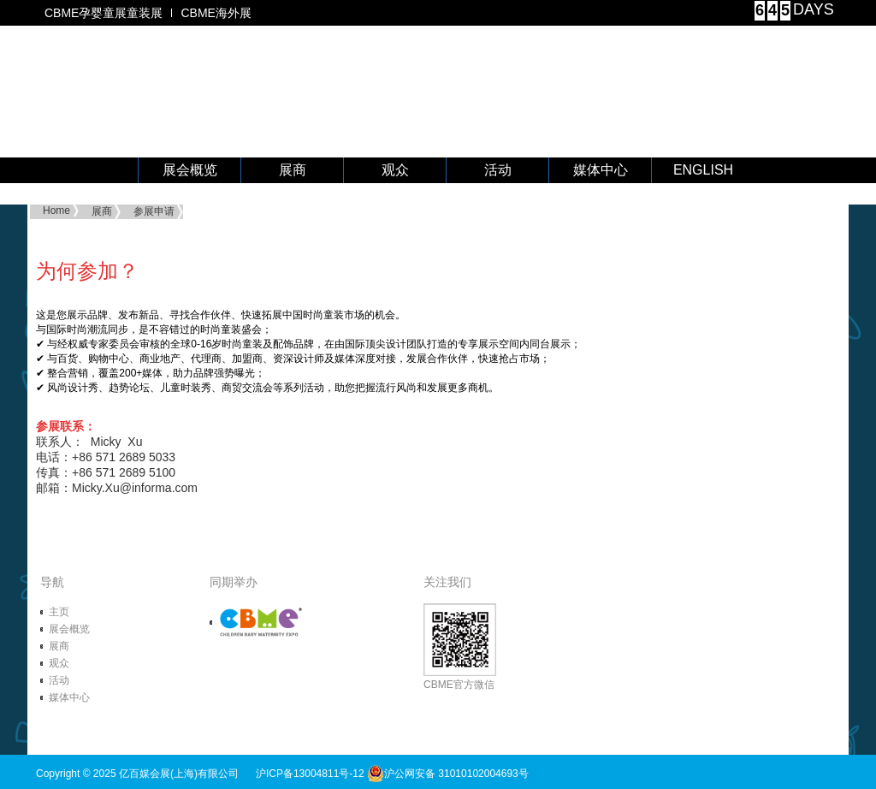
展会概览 (190, 170)
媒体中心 (600, 170)
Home (56, 211)
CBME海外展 (216, 13)
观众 (395, 170)
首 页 (87, 170)
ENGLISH (703, 170)
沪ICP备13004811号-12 (310, 774)
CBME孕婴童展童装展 (103, 13)
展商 (292, 170)
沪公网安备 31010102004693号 (448, 773)
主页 (59, 612)
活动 (498, 170)
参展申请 (154, 211)
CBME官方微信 (459, 647)
